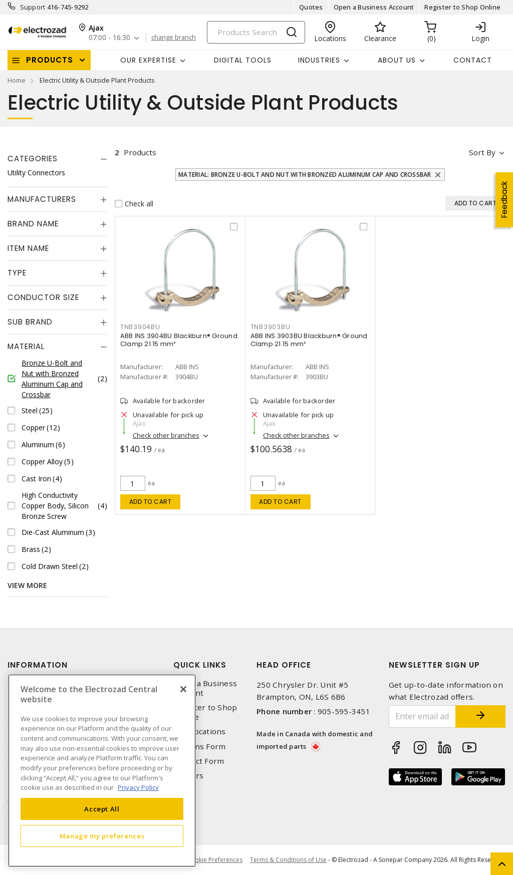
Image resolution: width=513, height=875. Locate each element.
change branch (173, 38)
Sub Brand (30, 322)
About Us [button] (397, 60)
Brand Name (33, 223)
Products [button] (49, 60)
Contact (472, 60)
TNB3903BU (270, 327)
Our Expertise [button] (148, 60)
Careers (188, 775)
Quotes (311, 7)
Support (33, 7)
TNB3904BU (140, 327)
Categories (33, 158)
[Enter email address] (422, 716)
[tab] (57, 159)
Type (17, 272)
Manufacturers (42, 199)
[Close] (183, 689)
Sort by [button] (482, 152)
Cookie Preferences (214, 860)
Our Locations (199, 731)
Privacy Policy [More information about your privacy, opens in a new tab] (138, 787)
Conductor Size (43, 297)
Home (17, 80)
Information (38, 665)
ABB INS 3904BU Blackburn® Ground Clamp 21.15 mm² (178, 340)
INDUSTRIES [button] (319, 60)
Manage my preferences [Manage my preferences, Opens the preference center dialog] (102, 835)
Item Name (28, 248)
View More (27, 585)
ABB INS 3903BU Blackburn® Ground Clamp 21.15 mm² (309, 340)
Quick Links (199, 665)
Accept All (102, 808)
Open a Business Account (374, 7)
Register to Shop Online (462, 7)
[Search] (256, 32)
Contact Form (198, 761)
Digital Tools (243, 60)
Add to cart (150, 501)
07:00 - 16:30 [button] (109, 38)
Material (26, 346)
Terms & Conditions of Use (288, 859)
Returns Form (199, 746)
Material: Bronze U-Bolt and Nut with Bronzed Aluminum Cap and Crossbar (304, 174)
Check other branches (166, 435)
